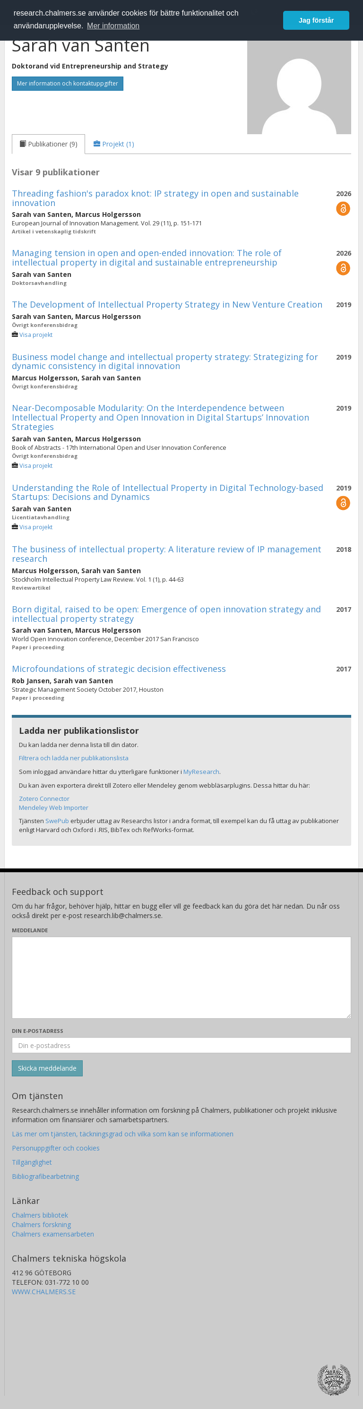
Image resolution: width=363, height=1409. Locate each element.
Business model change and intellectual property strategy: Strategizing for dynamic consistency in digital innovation (165, 361)
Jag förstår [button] (316, 20)
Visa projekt (35, 335)
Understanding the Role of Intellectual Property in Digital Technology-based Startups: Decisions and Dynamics (167, 492)
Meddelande (30, 930)
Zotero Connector (44, 798)
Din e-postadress (37, 1030)
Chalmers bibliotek (40, 1215)
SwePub (57, 820)
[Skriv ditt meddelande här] (181, 977)
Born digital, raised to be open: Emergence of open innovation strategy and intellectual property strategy (166, 613)
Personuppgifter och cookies (56, 1147)
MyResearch (201, 771)
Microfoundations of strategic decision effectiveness (119, 668)
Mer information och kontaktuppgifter (67, 83)
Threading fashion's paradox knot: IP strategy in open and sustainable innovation (155, 198)
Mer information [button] (113, 26)
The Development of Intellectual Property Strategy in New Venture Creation (167, 304)
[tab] (48, 144)
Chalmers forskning (41, 1224)
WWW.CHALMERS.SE (44, 1291)
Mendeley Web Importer (53, 807)
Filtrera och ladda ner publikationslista (74, 758)
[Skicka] (47, 1068)
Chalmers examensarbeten (53, 1233)
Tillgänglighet (32, 1162)
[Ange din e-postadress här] (181, 1045)
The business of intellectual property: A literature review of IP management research (166, 553)
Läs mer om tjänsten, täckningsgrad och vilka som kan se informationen (122, 1133)
